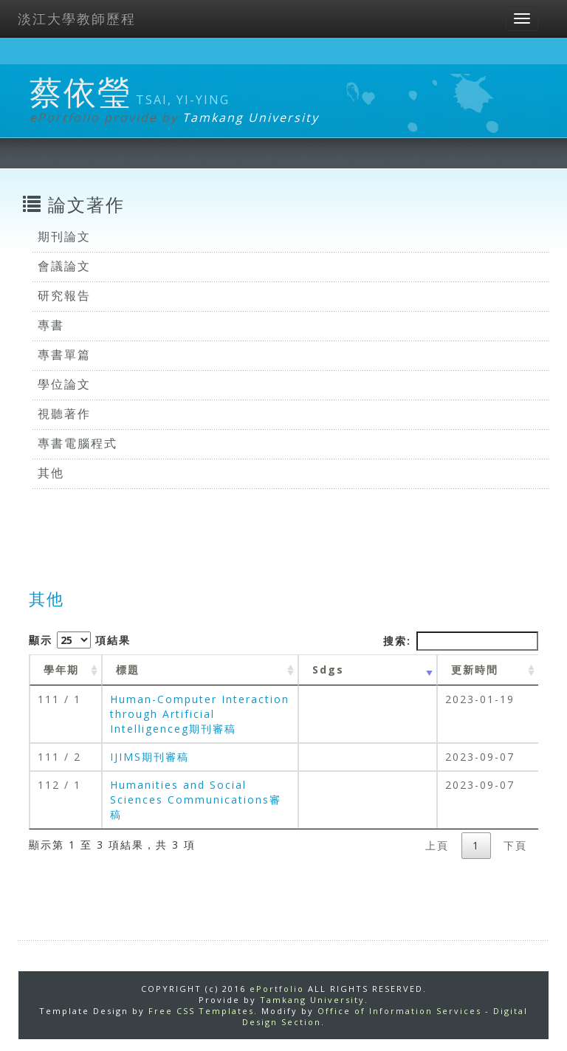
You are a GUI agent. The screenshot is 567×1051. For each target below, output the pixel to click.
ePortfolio (277, 988)
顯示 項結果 (80, 639)
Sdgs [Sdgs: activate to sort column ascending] (328, 670)
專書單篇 (64, 354)
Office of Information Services (399, 1010)
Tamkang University (250, 117)
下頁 (515, 845)
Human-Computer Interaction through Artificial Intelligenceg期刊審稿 (199, 714)
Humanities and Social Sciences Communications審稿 (195, 799)
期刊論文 (64, 236)
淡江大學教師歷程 (77, 18)
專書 (51, 325)
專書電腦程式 (77, 443)
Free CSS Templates (201, 1010)
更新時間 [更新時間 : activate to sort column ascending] (474, 670)
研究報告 (64, 295)
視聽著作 (64, 413)
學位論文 (64, 384)
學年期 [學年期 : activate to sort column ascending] (61, 670)
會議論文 (64, 266)
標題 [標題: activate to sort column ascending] (128, 670)
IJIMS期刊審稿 (149, 757)
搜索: (460, 641)
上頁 (437, 845)
